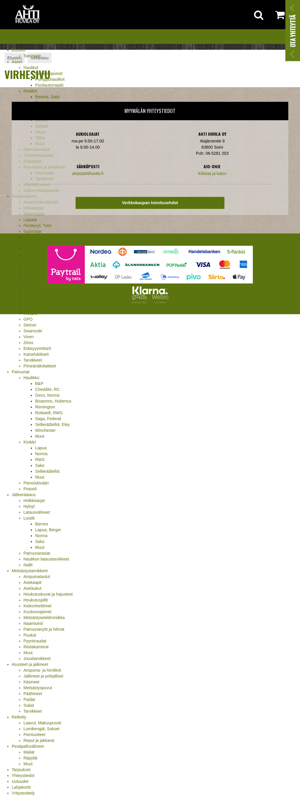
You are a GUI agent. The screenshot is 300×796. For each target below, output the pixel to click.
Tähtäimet (32, 237)
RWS (40, 459)
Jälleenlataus (24, 494)
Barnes (41, 524)
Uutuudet (20, 781)
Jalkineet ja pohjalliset (43, 676)
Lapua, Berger (48, 529)
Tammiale (32, 56)
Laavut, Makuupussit (42, 723)
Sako (40, 465)
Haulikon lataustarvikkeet (46, 559)
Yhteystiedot (23, 775)
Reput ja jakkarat (38, 740)
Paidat (29, 699)
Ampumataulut (36, 576)
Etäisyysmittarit (37, 348)
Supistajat (32, 231)
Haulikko (31, 377)
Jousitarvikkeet (37, 658)
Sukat (28, 705)
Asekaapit (32, 582)
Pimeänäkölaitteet (39, 366)
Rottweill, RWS (48, 412)
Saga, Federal (48, 418)
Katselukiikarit (36, 354)
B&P (39, 383)
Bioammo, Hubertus (53, 401)
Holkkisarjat (34, 500)
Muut (28, 254)
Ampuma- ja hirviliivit (42, 670)
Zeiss (28, 342)
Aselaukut (32, 588)
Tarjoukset (21, 769)
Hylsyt (29, 506)
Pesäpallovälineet (28, 746)
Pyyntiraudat (34, 641)
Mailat (28, 752)
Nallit (28, 565)
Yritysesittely (23, 793)
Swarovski (32, 331)
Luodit (29, 518)
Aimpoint (31, 266)
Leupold (30, 307)
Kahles (29, 301)
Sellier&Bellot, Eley (52, 424)
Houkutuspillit (35, 600)
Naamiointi (33, 623)
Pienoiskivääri (36, 483)
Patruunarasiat (36, 553)
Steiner (29, 325)
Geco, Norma (47, 395)
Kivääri (29, 442)
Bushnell (31, 278)
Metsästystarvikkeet (30, 570)
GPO (28, 319)
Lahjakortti (21, 787)
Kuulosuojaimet (37, 611)
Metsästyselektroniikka (44, 617)
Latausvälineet (36, 512)
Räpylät (30, 758)
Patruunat (21, 371)
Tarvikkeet (32, 360)
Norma (41, 453)
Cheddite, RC (47, 389)
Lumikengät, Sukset (41, 728)
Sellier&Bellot (47, 471)
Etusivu (18, 50)
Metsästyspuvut (37, 687)
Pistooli (30, 488)
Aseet (17, 61)
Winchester (45, 430)
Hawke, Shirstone (39, 295)
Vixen (28, 336)
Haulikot (30, 67)
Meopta (30, 313)
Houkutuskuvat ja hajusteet (48, 594)
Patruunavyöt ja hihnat (43, 629)
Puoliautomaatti (49, 85)
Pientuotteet (34, 734)
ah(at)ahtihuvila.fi (87, 173)
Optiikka (19, 260)
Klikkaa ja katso (212, 173)
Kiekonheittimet (37, 606)
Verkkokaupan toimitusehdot (150, 202)
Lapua (41, 448)
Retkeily (19, 717)
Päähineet (32, 693)
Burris (28, 272)
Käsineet (31, 682)
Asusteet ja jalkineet (30, 664)
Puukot (29, 635)
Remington (45, 407)
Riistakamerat (36, 646)
